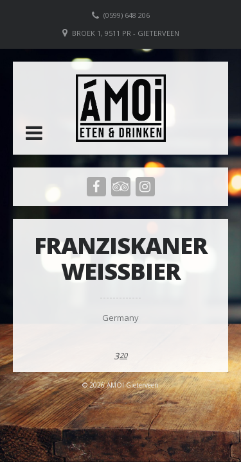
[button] (34, 132)
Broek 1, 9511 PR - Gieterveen (125, 33)
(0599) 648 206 (126, 15)
